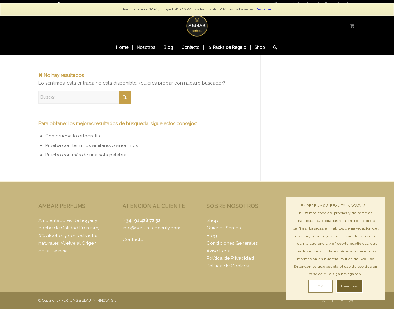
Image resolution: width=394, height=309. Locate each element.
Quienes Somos (224, 228)
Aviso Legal (219, 251)
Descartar (263, 9)
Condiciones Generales (232, 243)
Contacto (133, 239)
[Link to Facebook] (332, 300)
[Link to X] (323, 300)
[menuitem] (122, 47)
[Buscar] (273, 47)
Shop (212, 220)
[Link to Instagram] (351, 300)
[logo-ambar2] (197, 26)
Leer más (349, 286)
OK (320, 286)
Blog (212, 235)
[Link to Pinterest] (341, 300)
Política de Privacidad (230, 258)
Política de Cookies (228, 266)
